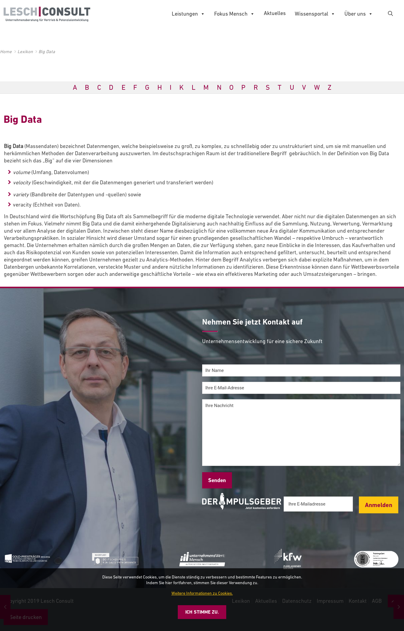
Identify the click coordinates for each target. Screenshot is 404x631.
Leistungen (188, 14)
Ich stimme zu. (202, 612)
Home (6, 51)
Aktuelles (275, 13)
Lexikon (25, 51)
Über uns (358, 14)
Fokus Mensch (234, 14)
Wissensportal (315, 14)
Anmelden (378, 505)
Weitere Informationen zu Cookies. (202, 593)
